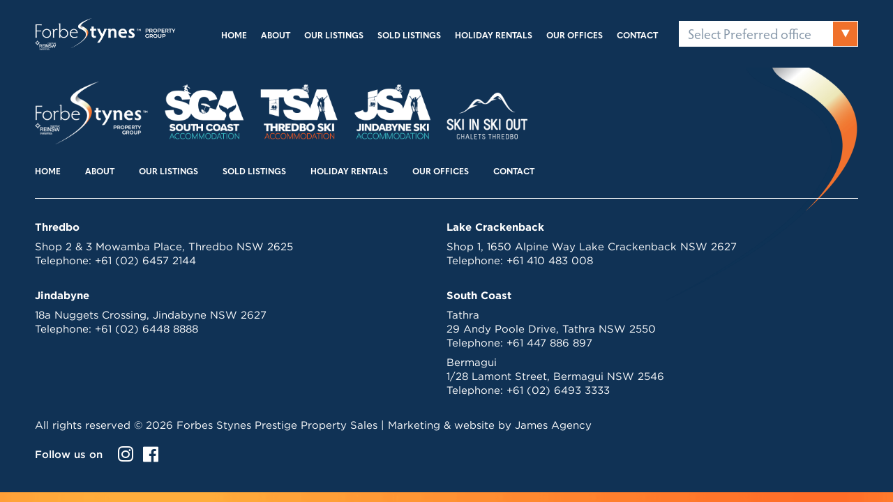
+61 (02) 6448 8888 (146, 328)
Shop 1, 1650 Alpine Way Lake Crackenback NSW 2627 (591, 246)
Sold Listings (409, 36)
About (275, 36)
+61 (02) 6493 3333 (558, 390)
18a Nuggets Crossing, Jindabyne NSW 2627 (151, 314)
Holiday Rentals (493, 36)
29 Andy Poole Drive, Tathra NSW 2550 (551, 328)
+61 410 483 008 (549, 260)
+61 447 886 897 (549, 342)
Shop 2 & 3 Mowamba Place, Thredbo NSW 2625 (164, 246)
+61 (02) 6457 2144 (145, 260)
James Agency (553, 425)
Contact (637, 36)
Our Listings (333, 36)
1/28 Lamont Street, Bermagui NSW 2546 (555, 376)
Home (234, 36)
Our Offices (574, 36)
